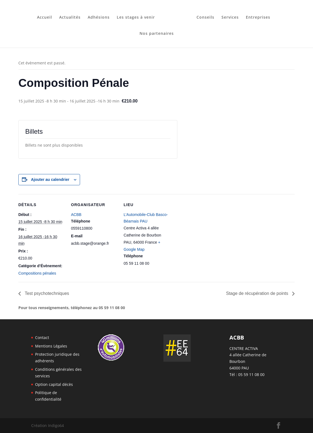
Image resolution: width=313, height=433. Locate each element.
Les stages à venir (138, 15)
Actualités (71, 15)
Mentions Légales (51, 346)
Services (228, 15)
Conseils (203, 15)
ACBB (76, 214)
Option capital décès (54, 384)
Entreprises (256, 15)
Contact (42, 337)
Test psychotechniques (46, 293)
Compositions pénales (37, 273)
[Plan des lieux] (205, 232)
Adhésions (101, 15)
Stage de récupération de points (257, 293)
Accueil (46, 15)
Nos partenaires (157, 32)
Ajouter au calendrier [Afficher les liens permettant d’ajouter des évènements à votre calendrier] (50, 179)
